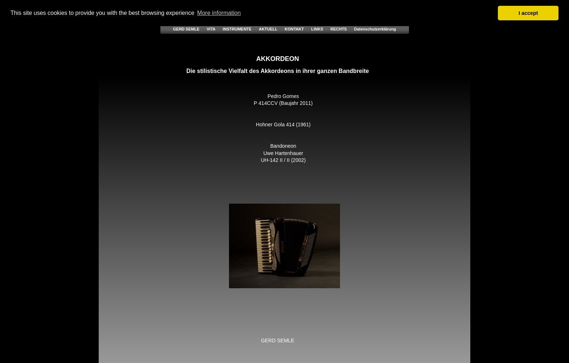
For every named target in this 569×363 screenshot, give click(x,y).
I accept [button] (528, 13)
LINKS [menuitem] (317, 29)
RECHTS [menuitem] (338, 29)
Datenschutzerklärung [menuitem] (375, 29)
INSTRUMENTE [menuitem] (237, 29)
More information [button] (219, 13)
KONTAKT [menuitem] (294, 29)
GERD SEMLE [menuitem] (186, 29)
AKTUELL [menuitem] (268, 29)
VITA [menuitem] (210, 29)
